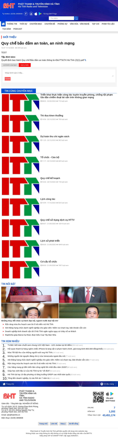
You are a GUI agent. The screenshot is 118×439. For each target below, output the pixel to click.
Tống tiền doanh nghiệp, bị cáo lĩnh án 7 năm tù (33, 378)
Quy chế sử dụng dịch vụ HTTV (57, 220)
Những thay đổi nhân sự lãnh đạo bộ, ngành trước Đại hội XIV (29, 321)
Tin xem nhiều (10, 341)
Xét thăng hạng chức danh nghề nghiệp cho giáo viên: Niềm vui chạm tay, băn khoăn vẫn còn (45, 328)
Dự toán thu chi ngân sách (54, 136)
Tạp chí (95, 24)
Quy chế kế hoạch (50, 178)
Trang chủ (8, 384)
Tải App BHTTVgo (50, 14)
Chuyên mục (36, 24)
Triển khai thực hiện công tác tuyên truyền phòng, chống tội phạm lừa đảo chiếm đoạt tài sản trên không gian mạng (76, 96)
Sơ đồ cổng (73, 424)
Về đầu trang (107, 384)
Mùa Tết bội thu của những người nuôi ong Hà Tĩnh (35, 353)
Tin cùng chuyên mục (18, 91)
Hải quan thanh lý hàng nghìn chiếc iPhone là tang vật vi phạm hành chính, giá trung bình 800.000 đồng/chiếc (61, 349)
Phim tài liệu (108, 24)
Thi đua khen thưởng (51, 116)
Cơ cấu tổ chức (48, 262)
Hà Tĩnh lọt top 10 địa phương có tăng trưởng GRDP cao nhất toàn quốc (44, 375)
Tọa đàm (6, 29)
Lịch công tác (47, 199)
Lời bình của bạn (10, 65)
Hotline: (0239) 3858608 (13, 14)
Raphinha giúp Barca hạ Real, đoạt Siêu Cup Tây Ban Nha (30, 335)
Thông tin (12, 24)
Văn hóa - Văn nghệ (79, 24)
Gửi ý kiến (25, 65)
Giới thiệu (9, 37)
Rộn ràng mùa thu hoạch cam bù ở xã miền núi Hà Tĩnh (29, 324)
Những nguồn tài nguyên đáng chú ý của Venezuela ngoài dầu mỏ (41, 356)
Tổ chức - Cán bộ (49, 157)
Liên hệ (54, 424)
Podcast (17, 29)
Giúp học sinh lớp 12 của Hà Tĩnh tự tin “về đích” (34, 371)
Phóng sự (62, 24)
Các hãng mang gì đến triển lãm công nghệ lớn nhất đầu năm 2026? (42, 367)
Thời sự (23, 24)
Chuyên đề (49, 24)
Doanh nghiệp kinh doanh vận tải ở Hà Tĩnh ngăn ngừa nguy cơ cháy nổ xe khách (40, 331)
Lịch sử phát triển (50, 241)
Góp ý (63, 424)
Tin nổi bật (8, 284)
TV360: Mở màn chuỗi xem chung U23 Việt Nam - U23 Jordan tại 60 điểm (45, 345)
